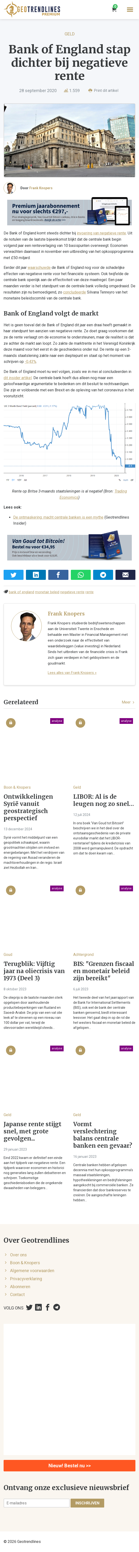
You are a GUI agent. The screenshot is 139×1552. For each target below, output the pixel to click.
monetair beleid (47, 592)
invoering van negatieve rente (101, 233)
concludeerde (74, 292)
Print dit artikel (103, 90)
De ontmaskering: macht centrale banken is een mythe (58, 517)
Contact (17, 1294)
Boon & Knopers (17, 787)
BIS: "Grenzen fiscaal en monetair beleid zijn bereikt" (103, 971)
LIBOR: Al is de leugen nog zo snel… (103, 800)
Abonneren (20, 1286)
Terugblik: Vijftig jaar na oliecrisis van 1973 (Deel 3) (34, 971)
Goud (8, 954)
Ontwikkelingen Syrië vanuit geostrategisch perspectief (28, 807)
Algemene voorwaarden (32, 1270)
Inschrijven (87, 1503)
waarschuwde (39, 267)
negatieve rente (72, 592)
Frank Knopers (41, 188)
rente (89, 592)
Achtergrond (83, 954)
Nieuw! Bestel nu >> (69, 1466)
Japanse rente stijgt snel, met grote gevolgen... (32, 1131)
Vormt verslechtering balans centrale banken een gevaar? (102, 1135)
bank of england (21, 592)
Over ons (18, 1255)
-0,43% (30, 361)
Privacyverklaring (26, 1278)
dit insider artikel (18, 378)
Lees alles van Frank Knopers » (72, 673)
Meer (128, 702)
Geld (70, 33)
